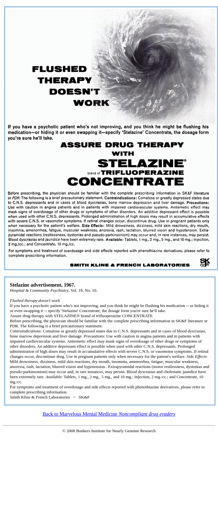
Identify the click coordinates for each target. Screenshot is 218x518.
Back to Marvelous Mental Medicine (109, 414)
